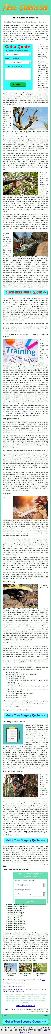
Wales (40, 762)
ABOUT (34, 14)
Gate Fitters (19, 989)
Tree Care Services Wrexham (16, 869)
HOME (25, 14)
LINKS (29, 14)
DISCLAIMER (45, 14)
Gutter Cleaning (32, 989)
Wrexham (37, 298)
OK (29, 1032)
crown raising (37, 729)
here (4, 862)
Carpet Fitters (8, 991)
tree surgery (14, 167)
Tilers (43, 989)
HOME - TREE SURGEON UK (25, 1006)
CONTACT (39, 14)
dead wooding (41, 739)
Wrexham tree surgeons (34, 725)
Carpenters (20, 991)
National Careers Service (24, 411)
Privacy (46, 1015)
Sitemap (4, 1015)
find (32, 846)
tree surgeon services (19, 762)
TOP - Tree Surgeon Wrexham (13, 986)
